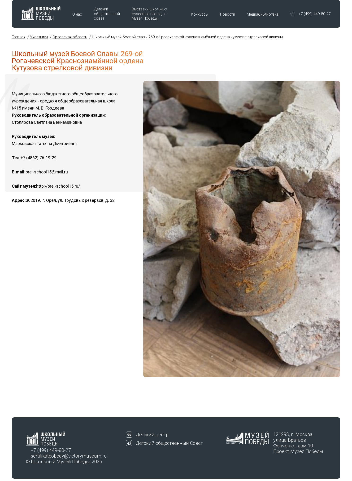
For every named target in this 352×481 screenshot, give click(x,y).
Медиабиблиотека (262, 14)
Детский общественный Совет (169, 443)
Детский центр (152, 434)
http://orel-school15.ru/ (58, 186)
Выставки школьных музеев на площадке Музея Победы (150, 13)
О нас (77, 14)
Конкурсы (199, 14)
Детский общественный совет (107, 13)
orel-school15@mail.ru (47, 171)
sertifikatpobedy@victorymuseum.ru (69, 456)
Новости (227, 14)
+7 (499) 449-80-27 (315, 14)
